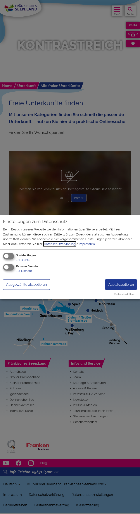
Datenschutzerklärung (59, 244)
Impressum (87, 244)
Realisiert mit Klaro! (124, 294)
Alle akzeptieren (121, 284)
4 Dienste (24, 270)
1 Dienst (23, 259)
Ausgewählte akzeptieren (26, 284)
